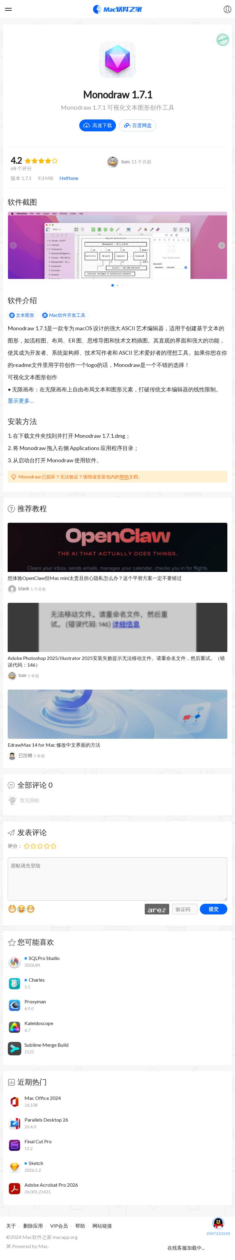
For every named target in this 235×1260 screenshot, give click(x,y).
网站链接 (102, 1226)
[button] (221, 245)
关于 (11, 1226)
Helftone (68, 178)
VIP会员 (59, 1226)
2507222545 (218, 1225)
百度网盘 (142, 125)
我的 (227, 9)
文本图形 (25, 315)
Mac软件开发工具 (67, 315)
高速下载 (102, 125)
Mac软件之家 (117, 9)
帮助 (124, 476)
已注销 (20, 756)
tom (118, 161)
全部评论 (32, 784)
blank (18, 589)
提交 (213, 909)
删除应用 (33, 1226)
